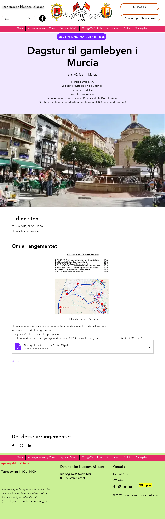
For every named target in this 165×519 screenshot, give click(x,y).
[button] (19, 28)
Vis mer (16, 361)
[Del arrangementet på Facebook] (13, 445)
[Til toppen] (146, 485)
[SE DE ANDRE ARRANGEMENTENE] (81, 36)
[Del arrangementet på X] (21, 445)
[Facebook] (42, 18)
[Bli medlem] (139, 6)
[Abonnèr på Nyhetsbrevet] (140, 17)
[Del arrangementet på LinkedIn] (29, 445)
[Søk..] (10, 19)
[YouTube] (130, 487)
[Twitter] (125, 487)
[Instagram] (120, 487)
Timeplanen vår (28, 489)
